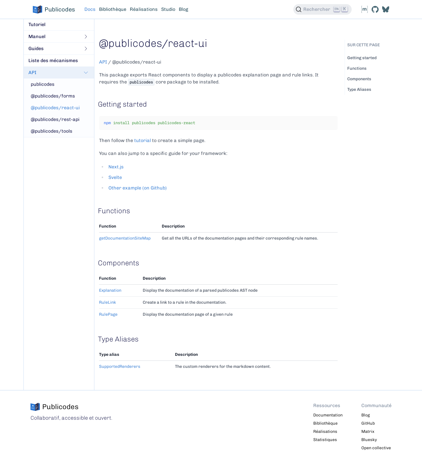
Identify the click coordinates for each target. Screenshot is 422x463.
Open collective (376, 447)
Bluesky (369, 439)
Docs (90, 9)
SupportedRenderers (119, 366)
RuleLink (107, 302)
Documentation (328, 415)
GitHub (368, 423)
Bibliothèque (112, 9)
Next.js (116, 167)
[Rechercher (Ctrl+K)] (322, 9)
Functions (357, 68)
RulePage (108, 314)
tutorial (142, 140)
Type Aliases (359, 89)
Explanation (110, 290)
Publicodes (54, 9)
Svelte (115, 177)
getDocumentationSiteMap (125, 238)
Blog (183, 9)
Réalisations (144, 9)
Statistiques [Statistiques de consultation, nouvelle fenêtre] (325, 439)
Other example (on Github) (137, 188)
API (103, 62)
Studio (168, 9)
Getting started (362, 57)
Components (359, 78)
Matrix (367, 431)
